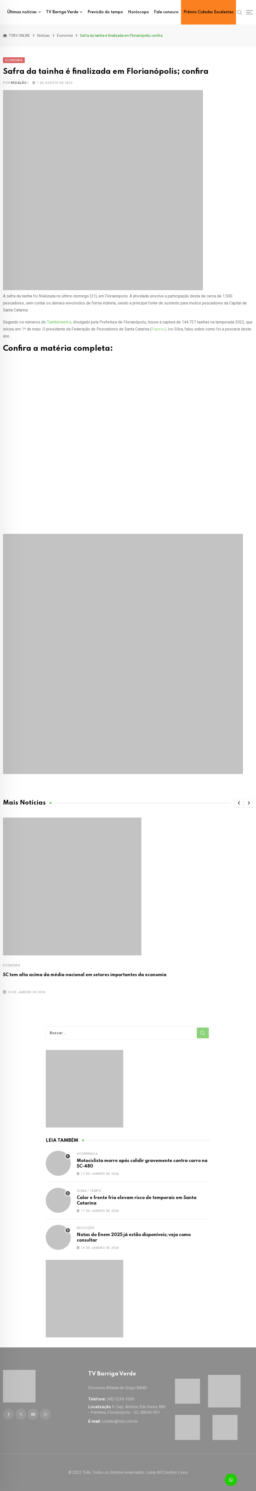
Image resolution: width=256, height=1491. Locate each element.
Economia (11, 965)
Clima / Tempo (89, 1191)
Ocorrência (87, 1154)
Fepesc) (159, 329)
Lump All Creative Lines (167, 1472)
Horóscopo (138, 12)
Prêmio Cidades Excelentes (209, 12)
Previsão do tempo (105, 12)
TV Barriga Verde (62, 12)
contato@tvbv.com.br (120, 1421)
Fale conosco (166, 12)
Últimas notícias (22, 12)
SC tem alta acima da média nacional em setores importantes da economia (84, 975)
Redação (19, 83)
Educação (86, 1228)
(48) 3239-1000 (120, 1399)
